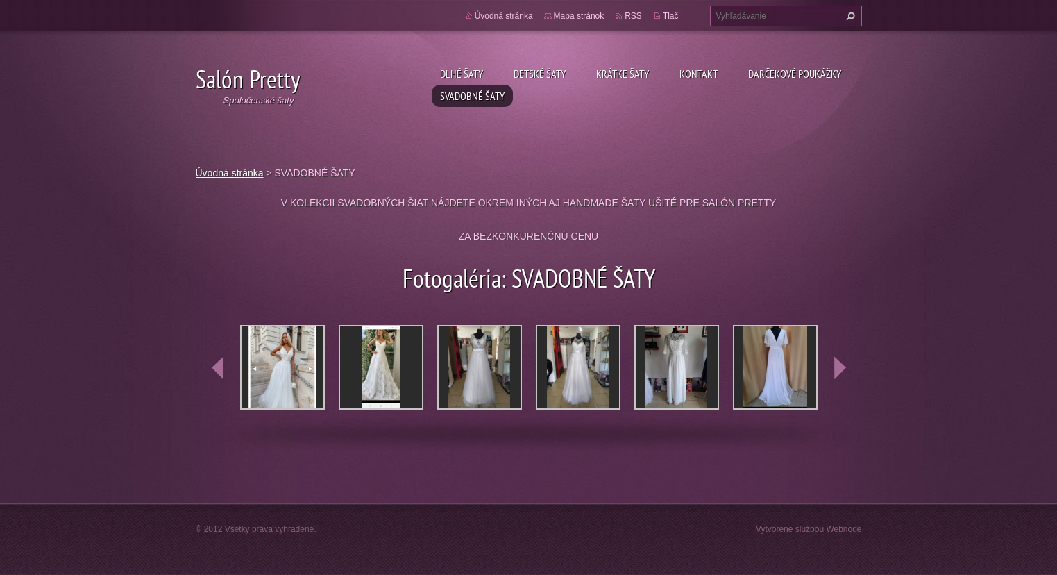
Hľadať (848, 16)
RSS (633, 16)
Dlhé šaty (461, 74)
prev (218, 368)
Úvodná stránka (504, 16)
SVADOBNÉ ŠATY (472, 96)
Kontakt (698, 74)
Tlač (671, 16)
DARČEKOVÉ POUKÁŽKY (794, 74)
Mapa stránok (579, 16)
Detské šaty (540, 74)
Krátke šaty (622, 74)
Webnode (843, 529)
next (840, 368)
